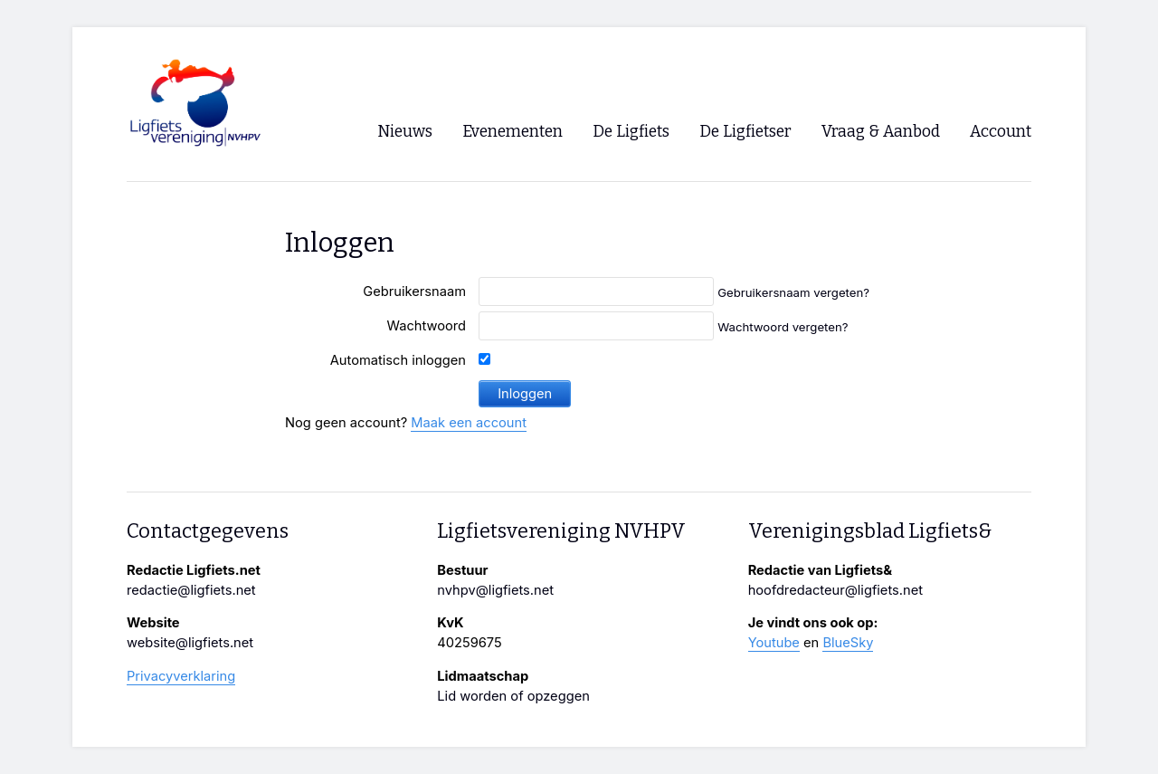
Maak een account (469, 423)
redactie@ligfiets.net (191, 590)
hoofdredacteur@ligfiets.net (835, 590)
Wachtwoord (426, 326)
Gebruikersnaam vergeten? (793, 292)
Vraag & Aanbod (880, 131)
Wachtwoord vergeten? (782, 327)
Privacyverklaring (181, 676)
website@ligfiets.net (190, 643)
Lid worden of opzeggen (513, 696)
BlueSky (847, 643)
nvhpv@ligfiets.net (495, 590)
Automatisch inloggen (398, 360)
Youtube (774, 643)
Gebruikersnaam (414, 291)
